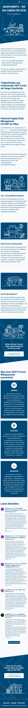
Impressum (6, 703)
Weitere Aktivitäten (14, 642)
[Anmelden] (22, 1)
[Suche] (19, 1)
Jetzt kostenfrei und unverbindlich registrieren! (14, 353)
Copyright (14, 703)
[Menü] (26, 1)
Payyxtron (6, 130)
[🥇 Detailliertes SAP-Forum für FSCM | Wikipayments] (1, 1)
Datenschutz (21, 703)
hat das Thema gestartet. (16, 510)
